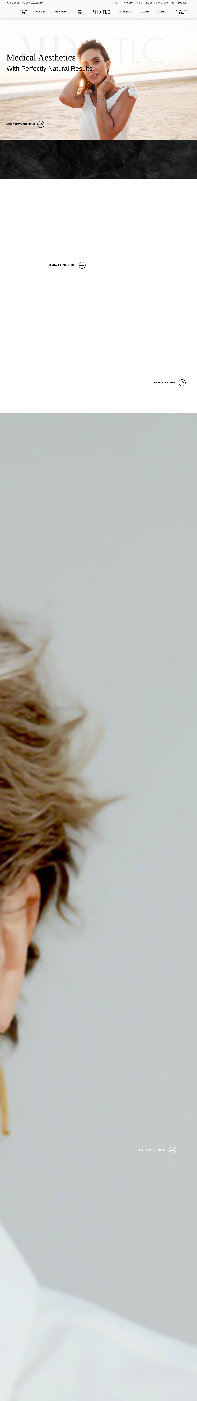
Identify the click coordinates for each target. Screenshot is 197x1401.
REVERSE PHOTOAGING (156, 1150)
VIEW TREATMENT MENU (25, 124)
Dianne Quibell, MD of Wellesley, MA (24, 3)
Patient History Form (157, 3)
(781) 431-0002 (184, 3)
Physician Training (133, 3)
